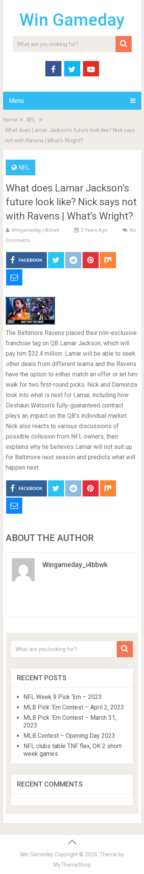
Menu (16, 100)
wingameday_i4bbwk (36, 230)
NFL (24, 167)
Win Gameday (72, 20)
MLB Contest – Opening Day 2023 (69, 735)
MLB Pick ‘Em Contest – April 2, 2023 (73, 707)
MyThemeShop (72, 865)
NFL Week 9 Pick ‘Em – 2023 (62, 697)
